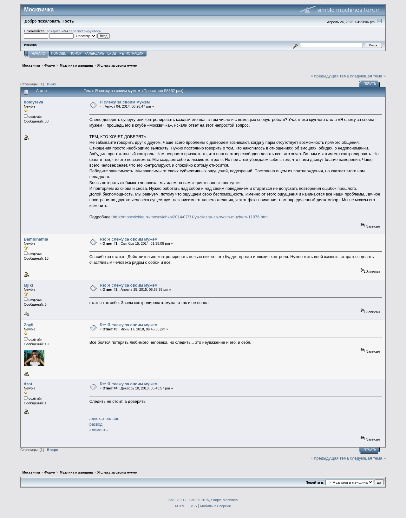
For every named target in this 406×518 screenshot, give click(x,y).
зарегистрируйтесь (85, 31)
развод (95, 424)
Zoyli (28, 324)
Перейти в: (314, 482)
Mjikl (28, 285)
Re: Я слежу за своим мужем (129, 239)
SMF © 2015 (199, 500)
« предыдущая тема (330, 76)
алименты (98, 430)
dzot (28, 384)
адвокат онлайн (104, 418)
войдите (54, 31)
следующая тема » (368, 76)
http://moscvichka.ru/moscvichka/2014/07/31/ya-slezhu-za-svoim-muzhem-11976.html (191, 217)
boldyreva (33, 102)
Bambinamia (36, 239)
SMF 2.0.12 (177, 500)
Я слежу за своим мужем (125, 102)
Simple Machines (224, 500)
